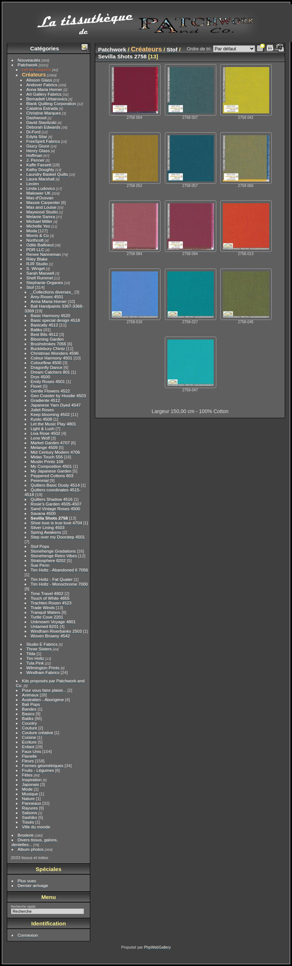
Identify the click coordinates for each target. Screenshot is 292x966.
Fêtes (27, 775)
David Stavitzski (41, 122)
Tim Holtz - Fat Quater (52, 579)
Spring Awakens (46, 532)
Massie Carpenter (43, 202)
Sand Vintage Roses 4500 (55, 508)
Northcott (35, 240)
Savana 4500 (43, 513)
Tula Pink (35, 663)
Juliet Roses (42, 409)
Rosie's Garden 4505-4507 (56, 503)
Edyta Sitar (36, 136)
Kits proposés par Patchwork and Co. (50, 683)
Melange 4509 (44, 447)
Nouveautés (29, 60)
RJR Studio (37, 263)
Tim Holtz (35, 658)
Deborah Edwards (43, 127)
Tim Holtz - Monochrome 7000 (59, 584)
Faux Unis (31, 751)
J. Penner (35, 160)
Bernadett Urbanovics (46, 98)
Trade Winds (43, 607)
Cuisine (29, 737)
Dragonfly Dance (47, 367)
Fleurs (28, 760)
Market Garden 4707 (50, 442)
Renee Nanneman (43, 254)
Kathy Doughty (40, 169)
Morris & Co (37, 235)
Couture (29, 727)
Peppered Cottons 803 (52, 475)
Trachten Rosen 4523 (51, 602)
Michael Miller (39, 221)
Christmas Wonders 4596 (55, 353)
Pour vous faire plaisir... (44, 690)
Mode (27, 789)
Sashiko (29, 817)
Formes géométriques (42, 765)
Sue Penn (40, 565)
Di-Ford (33, 131)
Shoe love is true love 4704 (56, 522)
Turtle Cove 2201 (47, 617)
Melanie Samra (40, 216)
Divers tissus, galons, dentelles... (35, 842)
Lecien (32, 183)
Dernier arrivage (33, 885)
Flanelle (29, 756)
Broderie (26, 835)
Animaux (30, 694)
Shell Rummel (39, 277)
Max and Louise (41, 207)
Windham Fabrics (43, 672)
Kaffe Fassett (38, 164)
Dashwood (36, 117)
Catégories (44, 48)
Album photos (31, 849)
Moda (31, 230)
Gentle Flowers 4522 (50, 390)
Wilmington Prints (43, 667)
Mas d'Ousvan (40, 197)
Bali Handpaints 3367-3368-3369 (54, 308)
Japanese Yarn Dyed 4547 (56, 405)
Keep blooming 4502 (50, 414)
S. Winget (35, 268)
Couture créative (37, 732)
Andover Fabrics (42, 84)
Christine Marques (43, 113)
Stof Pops (40, 546)
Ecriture (29, 742)
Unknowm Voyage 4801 (53, 621)
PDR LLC (35, 249)
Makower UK (38, 193)
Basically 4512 (44, 324)
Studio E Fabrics (42, 644)
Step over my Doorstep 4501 (58, 536)
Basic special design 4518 (55, 320)
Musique (30, 793)
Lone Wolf (40, 438)
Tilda (31, 653)
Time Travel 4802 (47, 593)
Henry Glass (38, 150)
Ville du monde (36, 826)
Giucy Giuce (38, 145)
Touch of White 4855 (50, 598)
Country (29, 723)
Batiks (36, 329)
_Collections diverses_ (52, 292)
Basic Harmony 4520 (50, 315)
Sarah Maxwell (40, 273)
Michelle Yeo (38, 226)
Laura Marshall (40, 178)
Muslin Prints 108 (47, 461)
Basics (28, 713)
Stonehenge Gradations (53, 551)
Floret (36, 386)
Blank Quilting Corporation (51, 103)
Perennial (40, 480)
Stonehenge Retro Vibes (54, 555)
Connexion (28, 935)
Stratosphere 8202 (48, 560)
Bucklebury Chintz (48, 348)
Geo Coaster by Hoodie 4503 (58, 395)
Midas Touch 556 (47, 456)
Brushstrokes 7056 (48, 343)
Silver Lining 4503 (48, 527)
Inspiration (32, 779)
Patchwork (28, 64)
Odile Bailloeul (40, 244)
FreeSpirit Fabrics (43, 141)
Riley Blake (37, 259)
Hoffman (34, 155)
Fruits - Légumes (38, 770)
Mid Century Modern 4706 (55, 452)
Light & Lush (42, 428)
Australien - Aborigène (43, 699)
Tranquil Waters (46, 612)
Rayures (30, 807)
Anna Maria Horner (44, 89)
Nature (28, 798)
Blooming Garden (47, 339)
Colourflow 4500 (46, 362)
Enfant (28, 746)
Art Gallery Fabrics (44, 94)
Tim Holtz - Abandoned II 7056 (59, 569)
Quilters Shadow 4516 (52, 499)
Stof (30, 287)
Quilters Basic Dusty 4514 (55, 485)
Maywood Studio (42, 211)
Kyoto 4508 (42, 419)
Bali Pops (31, 704)
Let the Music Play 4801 (53, 423)
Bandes (29, 709)
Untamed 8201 (45, 626)
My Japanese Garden (51, 471)
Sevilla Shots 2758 (49, 518)
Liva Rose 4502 (46, 433)
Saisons (29, 812)
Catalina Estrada (42, 108)
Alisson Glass (39, 80)
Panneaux (31, 803)
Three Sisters (39, 648)
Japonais (30, 784)
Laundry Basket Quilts (47, 174)
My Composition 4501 (51, 466)
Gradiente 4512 (45, 400)
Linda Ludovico (40, 188)
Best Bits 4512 (44, 334)
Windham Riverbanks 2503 (56, 631)
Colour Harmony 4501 (51, 357)
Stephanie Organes (44, 282)
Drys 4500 (40, 376)
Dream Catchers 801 (50, 372)
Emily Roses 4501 (48, 381)
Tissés (28, 822)
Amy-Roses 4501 (47, 296)
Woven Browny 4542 (50, 635)
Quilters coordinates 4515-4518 (53, 492)
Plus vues (27, 880)
